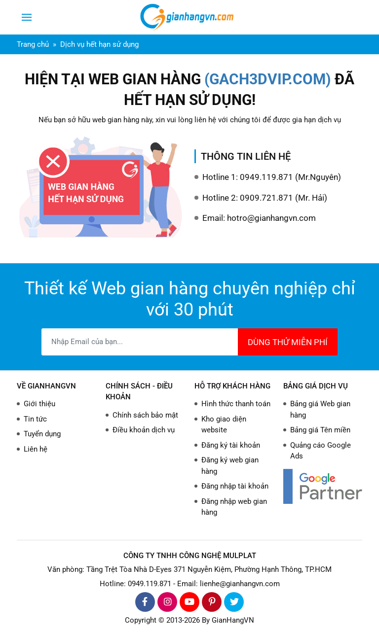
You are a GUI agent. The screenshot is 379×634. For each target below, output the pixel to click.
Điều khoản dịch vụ (144, 429)
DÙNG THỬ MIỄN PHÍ (288, 342)
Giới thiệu (39, 403)
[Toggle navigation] (27, 17)
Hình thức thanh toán (235, 403)
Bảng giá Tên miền (320, 429)
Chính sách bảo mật (145, 415)
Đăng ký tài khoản (230, 445)
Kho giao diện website (223, 425)
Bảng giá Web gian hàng (320, 409)
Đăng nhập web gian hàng (234, 507)
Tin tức (35, 419)
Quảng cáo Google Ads (320, 451)
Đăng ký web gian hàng (230, 466)
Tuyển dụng (42, 433)
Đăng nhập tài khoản (234, 486)
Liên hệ (35, 449)
